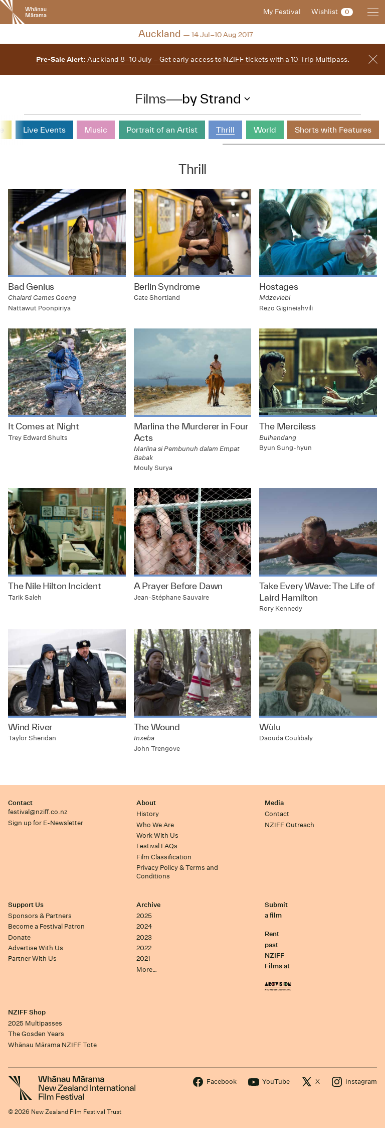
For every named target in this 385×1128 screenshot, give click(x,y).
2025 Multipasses (35, 1023)
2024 (144, 926)
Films (150, 98)
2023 (144, 937)
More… (146, 969)
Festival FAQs (156, 846)
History (147, 814)
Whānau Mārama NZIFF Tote (52, 1045)
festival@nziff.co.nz (38, 812)
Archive (148, 904)
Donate (19, 937)
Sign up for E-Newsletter (45, 823)
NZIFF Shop (27, 1012)
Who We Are (155, 825)
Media (274, 803)
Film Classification (163, 857)
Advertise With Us (35, 948)
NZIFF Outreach (289, 825)
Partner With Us (32, 958)
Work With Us (157, 835)
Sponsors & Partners (40, 916)
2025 (144, 916)
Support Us (26, 904)
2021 (143, 958)
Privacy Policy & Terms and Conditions (177, 871)
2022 (143, 948)
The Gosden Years (36, 1034)
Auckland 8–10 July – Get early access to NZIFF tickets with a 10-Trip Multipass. (192, 59)
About (146, 803)
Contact (20, 803)
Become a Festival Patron (46, 926)
